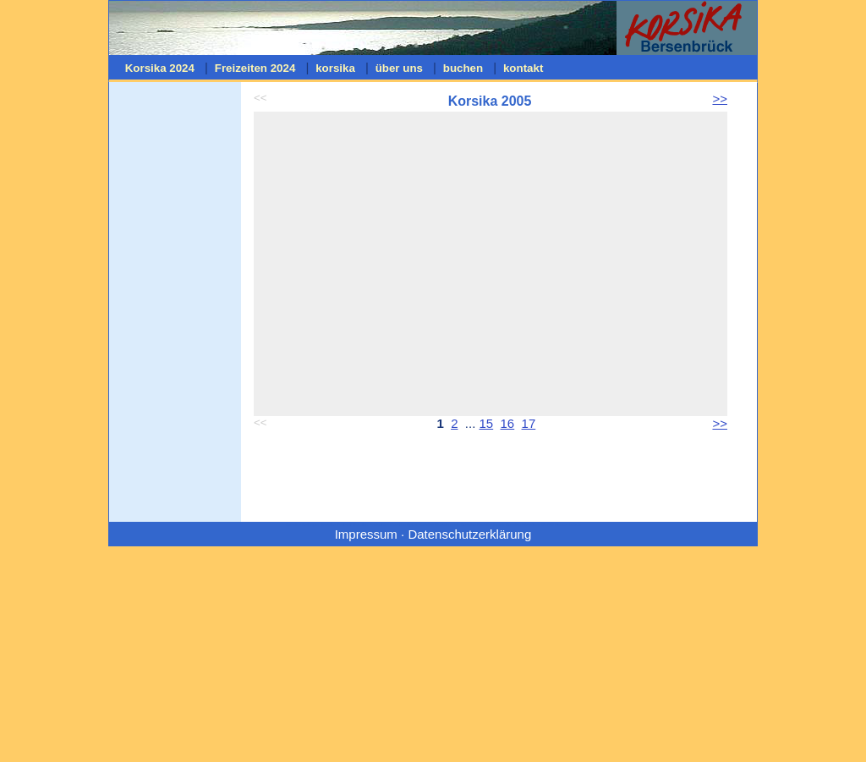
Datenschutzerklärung (469, 534)
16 (508, 423)
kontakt (523, 68)
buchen (463, 68)
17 (529, 423)
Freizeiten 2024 (255, 68)
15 (487, 423)
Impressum (366, 534)
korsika (335, 68)
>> (719, 98)
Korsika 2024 (160, 68)
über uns (399, 68)
